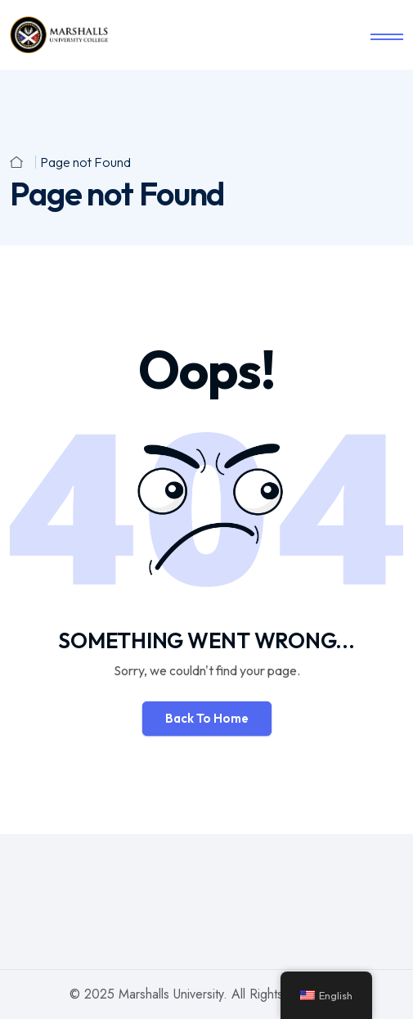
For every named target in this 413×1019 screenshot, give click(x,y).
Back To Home (207, 718)
